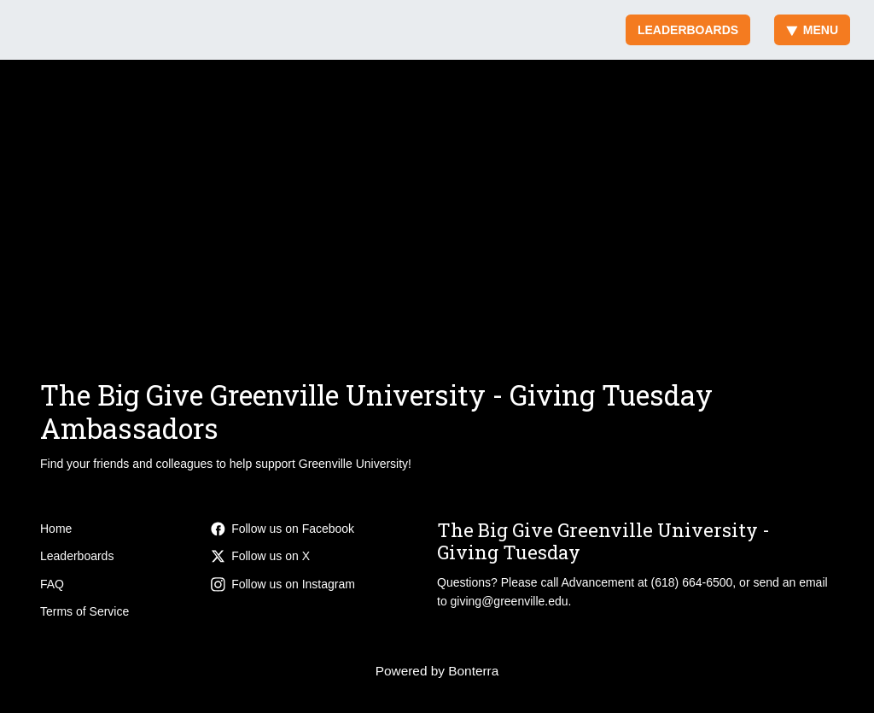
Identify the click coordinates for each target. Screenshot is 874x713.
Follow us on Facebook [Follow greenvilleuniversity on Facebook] (282, 528)
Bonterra (473, 670)
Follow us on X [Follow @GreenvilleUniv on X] (260, 556)
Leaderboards (688, 30)
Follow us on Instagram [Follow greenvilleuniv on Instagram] (283, 584)
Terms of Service (84, 611)
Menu (812, 30)
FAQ (52, 584)
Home (56, 528)
